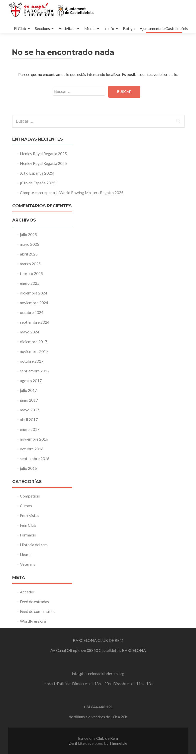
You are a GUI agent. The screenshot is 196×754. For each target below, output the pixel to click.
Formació (28, 534)
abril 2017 (29, 419)
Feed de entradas (34, 601)
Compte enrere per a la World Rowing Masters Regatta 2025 (71, 192)
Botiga (129, 28)
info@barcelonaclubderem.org (98, 673)
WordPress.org (33, 621)
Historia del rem (34, 544)
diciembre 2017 (33, 341)
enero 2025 (29, 283)
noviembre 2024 (34, 302)
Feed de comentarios (37, 611)
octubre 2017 (31, 361)
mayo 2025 (29, 244)
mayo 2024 (29, 331)
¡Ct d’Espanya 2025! (37, 173)
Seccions (42, 28)
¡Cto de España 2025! (38, 182)
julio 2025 (28, 234)
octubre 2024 (31, 312)
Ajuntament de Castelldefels (164, 28)
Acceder (27, 591)
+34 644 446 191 (98, 706)
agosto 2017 (31, 380)
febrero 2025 (31, 273)
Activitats (67, 28)
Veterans (27, 564)
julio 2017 (28, 390)
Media (90, 28)
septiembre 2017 (34, 370)
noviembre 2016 (34, 439)
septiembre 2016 (34, 458)
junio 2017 (29, 400)
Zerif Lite (77, 743)
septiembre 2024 (34, 322)
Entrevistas (29, 515)
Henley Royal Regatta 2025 (43, 153)
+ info (109, 28)
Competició (30, 496)
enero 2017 (29, 429)
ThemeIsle (118, 743)
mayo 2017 (29, 409)
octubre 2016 (31, 448)
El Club (20, 28)
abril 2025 (29, 253)
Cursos (26, 505)
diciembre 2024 (33, 292)
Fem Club (28, 525)
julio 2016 (28, 468)
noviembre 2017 (34, 351)
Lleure (25, 554)
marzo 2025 (30, 263)
